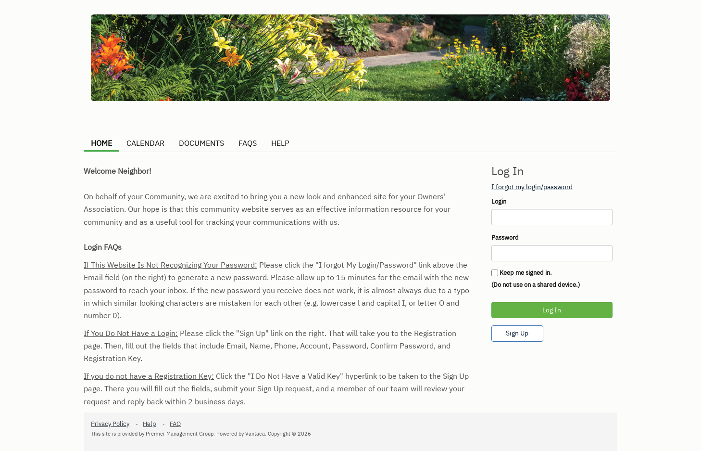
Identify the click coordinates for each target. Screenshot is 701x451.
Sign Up (517, 333)
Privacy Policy (110, 424)
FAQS (247, 143)
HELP (280, 143)
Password (505, 237)
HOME (101, 143)
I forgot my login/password (532, 186)
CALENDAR (145, 143)
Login (498, 201)
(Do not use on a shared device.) (535, 285)
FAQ (175, 424)
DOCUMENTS (201, 143)
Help (149, 424)
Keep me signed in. (526, 273)
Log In (551, 310)
